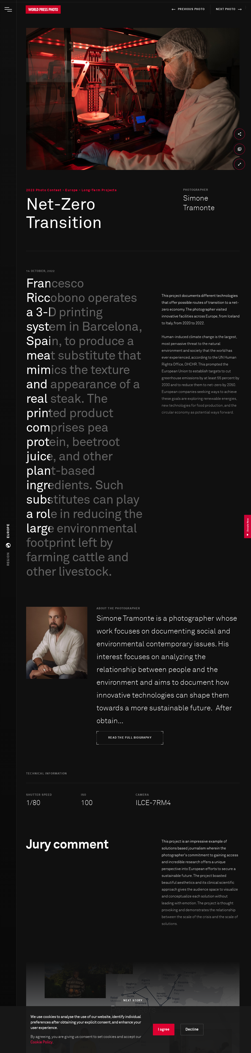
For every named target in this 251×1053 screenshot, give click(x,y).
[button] (8, 545)
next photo (229, 9)
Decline (192, 1029)
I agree (163, 1029)
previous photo (187, 9)
